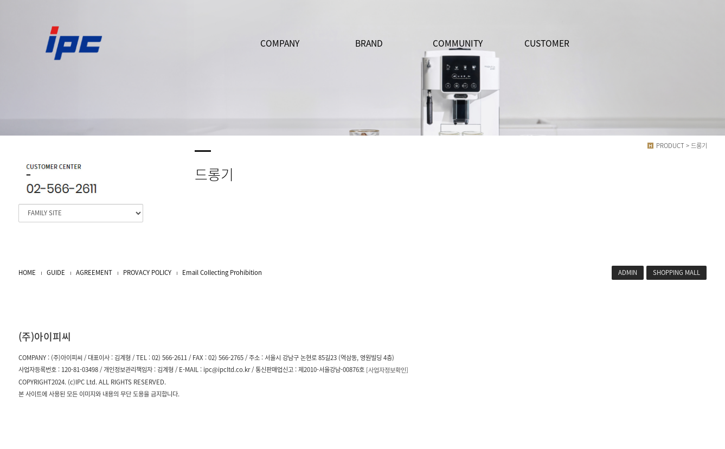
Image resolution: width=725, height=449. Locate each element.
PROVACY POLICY (147, 272)
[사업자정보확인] (387, 370)
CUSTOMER (546, 43)
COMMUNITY (458, 43)
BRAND (369, 43)
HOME (27, 272)
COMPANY (279, 43)
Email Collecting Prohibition (222, 272)
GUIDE (56, 272)
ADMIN (627, 272)
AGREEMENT (94, 272)
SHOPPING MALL (676, 272)
